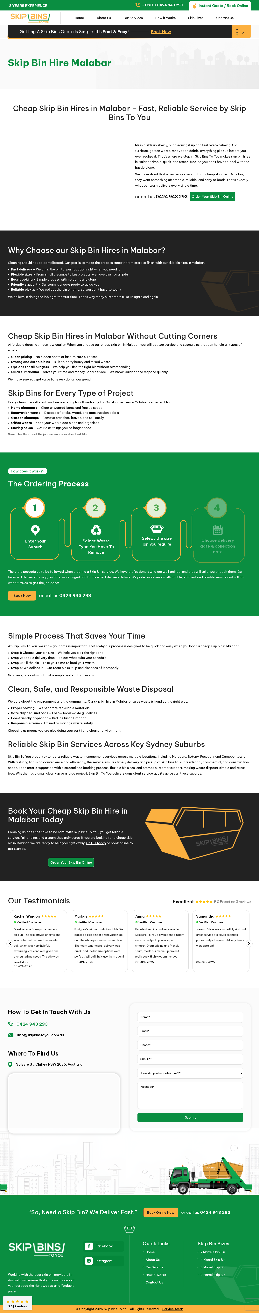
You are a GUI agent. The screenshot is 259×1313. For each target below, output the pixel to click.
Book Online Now (160, 1212)
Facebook (104, 1246)
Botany (193, 756)
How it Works (165, 17)
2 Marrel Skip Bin (212, 1252)
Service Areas (172, 1309)
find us (48, 1053)
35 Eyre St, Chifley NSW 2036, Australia (49, 1064)
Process (74, 483)
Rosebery (207, 756)
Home (79, 17)
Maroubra (179, 756)
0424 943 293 (170, 5)
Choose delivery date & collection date (217, 546)
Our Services (133, 17)
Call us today (96, 843)
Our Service (154, 1267)
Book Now (161, 31)
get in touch (49, 1012)
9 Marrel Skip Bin (212, 1275)
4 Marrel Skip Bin (212, 1260)
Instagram (104, 1261)
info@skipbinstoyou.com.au (40, 1035)
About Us (104, 17)
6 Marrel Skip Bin (212, 1267)
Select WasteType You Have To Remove (96, 546)
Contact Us (224, 17)
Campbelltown (233, 756)
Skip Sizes (195, 17)
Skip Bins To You (207, 156)
